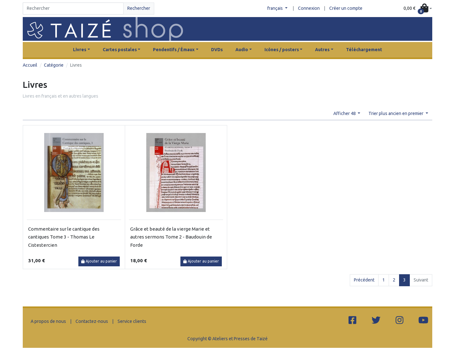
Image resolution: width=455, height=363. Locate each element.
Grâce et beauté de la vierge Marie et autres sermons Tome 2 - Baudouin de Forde (171, 237)
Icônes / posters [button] (281, 49)
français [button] (275, 8)
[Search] (73, 9)
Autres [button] (322, 49)
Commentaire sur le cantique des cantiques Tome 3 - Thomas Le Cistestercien (64, 237)
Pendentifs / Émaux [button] (174, 49)
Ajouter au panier (99, 261)
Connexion (309, 8)
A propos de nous (48, 321)
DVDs (217, 49)
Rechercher (138, 8)
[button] (417, 8)
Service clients (132, 321)
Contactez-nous (92, 321)
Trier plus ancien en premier (396, 113)
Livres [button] (79, 49)
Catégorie (54, 65)
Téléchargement (364, 49)
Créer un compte (345, 8)
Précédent (364, 279)
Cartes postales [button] (120, 49)
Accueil (30, 65)
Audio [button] (241, 49)
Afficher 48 (345, 113)
